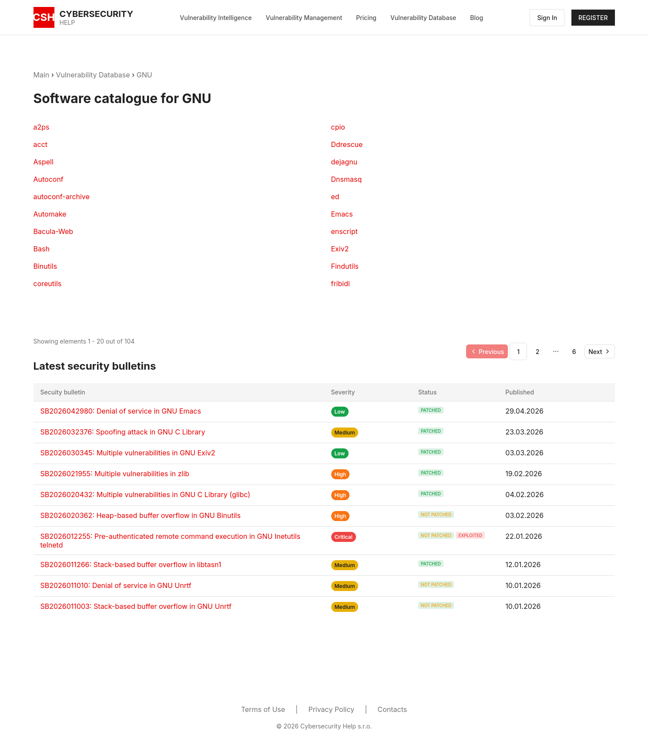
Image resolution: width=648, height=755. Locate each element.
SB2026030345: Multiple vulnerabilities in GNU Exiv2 (127, 452)
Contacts (392, 709)
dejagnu (344, 161)
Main (42, 74)
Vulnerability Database (423, 17)
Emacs (342, 214)
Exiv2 (340, 248)
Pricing (366, 17)
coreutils (48, 283)
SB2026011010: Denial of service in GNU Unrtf (115, 585)
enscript (344, 231)
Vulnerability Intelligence (216, 17)
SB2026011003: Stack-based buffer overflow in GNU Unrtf (136, 606)
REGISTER (593, 17)
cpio (338, 127)
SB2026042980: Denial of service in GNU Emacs (120, 411)
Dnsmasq (346, 179)
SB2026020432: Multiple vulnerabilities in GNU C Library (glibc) (145, 494)
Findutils (345, 266)
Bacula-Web (54, 231)
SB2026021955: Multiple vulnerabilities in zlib (114, 473)
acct (41, 144)
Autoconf (49, 179)
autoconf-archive (62, 196)
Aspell (44, 161)
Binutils (45, 266)
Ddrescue (347, 144)
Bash (42, 248)
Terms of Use (263, 709)
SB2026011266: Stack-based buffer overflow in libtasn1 (131, 564)
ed (335, 196)
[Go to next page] (599, 351)
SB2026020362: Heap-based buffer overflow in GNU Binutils (140, 515)
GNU (144, 74)
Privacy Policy (331, 709)
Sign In (547, 17)
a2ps (42, 127)
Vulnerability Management (304, 17)
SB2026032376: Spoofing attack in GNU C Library (122, 432)
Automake (50, 214)
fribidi (340, 283)
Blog (476, 17)
